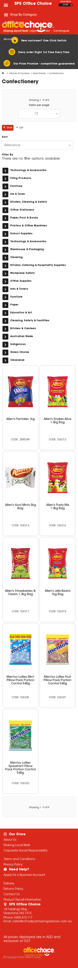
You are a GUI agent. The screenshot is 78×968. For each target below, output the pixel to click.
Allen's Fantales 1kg (20, 419)
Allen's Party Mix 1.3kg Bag (57, 507)
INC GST (71, 5)
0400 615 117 (23, 917)
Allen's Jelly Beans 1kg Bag (58, 593)
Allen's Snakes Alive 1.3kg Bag (57, 421)
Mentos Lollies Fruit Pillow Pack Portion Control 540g (57, 680)
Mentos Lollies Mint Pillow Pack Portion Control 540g (20, 680)
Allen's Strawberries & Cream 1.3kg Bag (20, 593)
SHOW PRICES (66, 2)
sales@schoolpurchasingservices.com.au (42, 921)
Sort (5, 137)
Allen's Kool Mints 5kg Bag (20, 507)
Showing (39, 100)
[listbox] (39, 113)
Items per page (39, 105)
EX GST (65, 5)
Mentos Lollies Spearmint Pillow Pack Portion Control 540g (20, 768)
